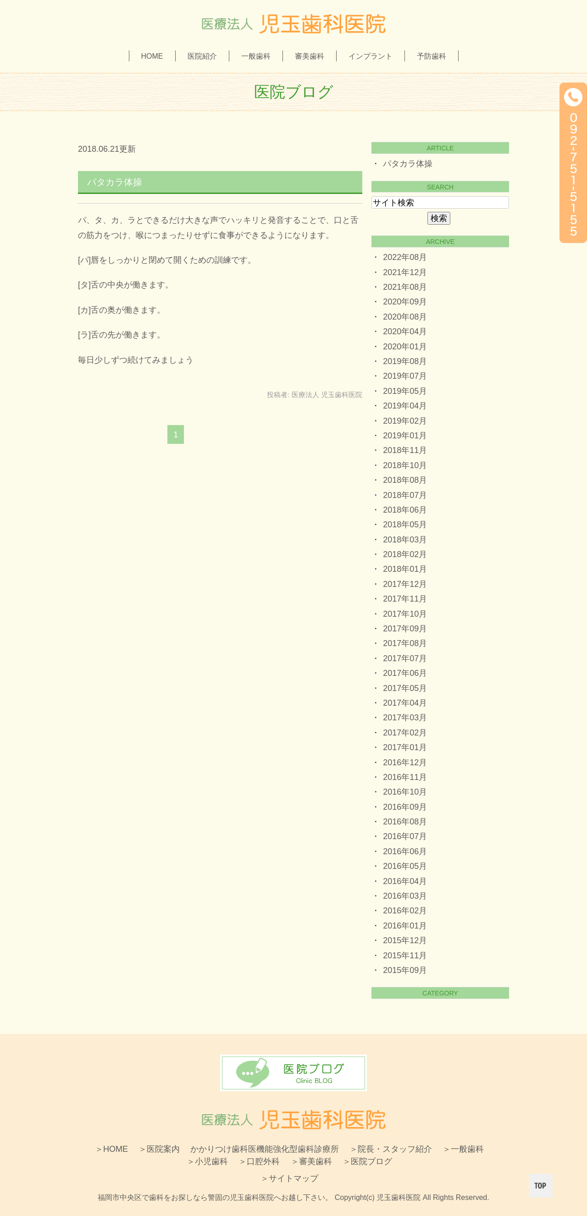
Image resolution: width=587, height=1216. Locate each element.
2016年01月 (405, 925)
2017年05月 (405, 688)
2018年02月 (405, 554)
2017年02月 (405, 732)
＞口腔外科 (259, 1161)
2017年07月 (405, 658)
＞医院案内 (159, 1149)
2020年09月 (405, 301)
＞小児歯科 (207, 1161)
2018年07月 (405, 495)
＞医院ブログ (367, 1161)
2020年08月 (405, 316)
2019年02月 (405, 421)
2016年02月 (405, 910)
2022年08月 (405, 257)
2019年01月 (405, 435)
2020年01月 (405, 346)
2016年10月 (405, 791)
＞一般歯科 (463, 1149)
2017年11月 (405, 598)
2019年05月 (405, 391)
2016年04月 (405, 881)
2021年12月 (405, 272)
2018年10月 (405, 465)
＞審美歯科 (311, 1161)
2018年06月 (405, 509)
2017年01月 (405, 747)
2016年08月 (405, 821)
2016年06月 (405, 851)
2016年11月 (405, 777)
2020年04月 (405, 331)
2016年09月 (405, 807)
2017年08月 (405, 643)
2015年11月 (405, 955)
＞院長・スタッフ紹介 (390, 1149)
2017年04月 (405, 702)
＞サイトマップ (289, 1178)
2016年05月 (405, 866)
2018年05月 (405, 524)
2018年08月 (405, 480)
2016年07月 (405, 836)
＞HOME (111, 1149)
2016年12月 (405, 762)
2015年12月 (405, 940)
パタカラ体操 (114, 182)
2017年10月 (405, 614)
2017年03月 (405, 717)
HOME (152, 56)
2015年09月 (405, 970)
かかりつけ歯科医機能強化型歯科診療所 (264, 1149)
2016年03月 (405, 896)
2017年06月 (405, 673)
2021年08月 (405, 287)
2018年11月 (405, 450)
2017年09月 (405, 628)
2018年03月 (405, 539)
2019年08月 (405, 361)
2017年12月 (405, 584)
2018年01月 (405, 569)
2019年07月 (405, 376)
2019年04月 (405, 405)
